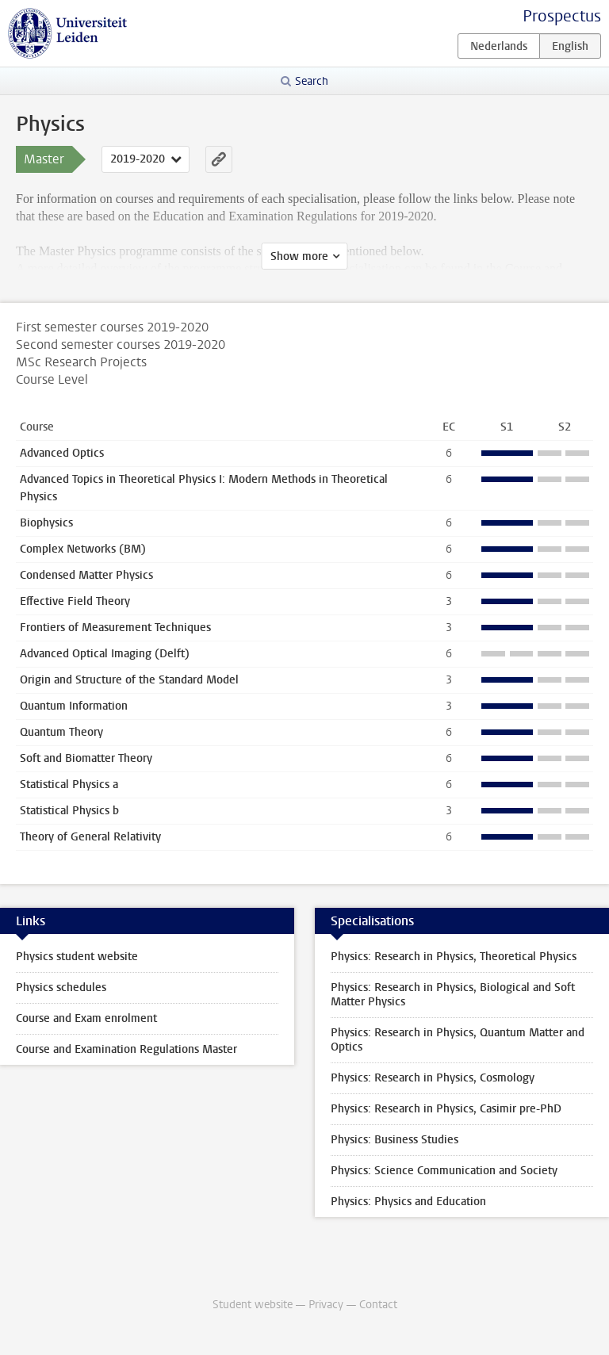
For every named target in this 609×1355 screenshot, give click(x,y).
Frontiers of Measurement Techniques (115, 627)
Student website (253, 1304)
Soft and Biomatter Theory (86, 758)
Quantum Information (74, 706)
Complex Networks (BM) (83, 549)
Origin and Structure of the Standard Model (129, 679)
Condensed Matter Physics (86, 575)
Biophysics (46, 522)
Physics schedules (61, 987)
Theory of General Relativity (90, 836)
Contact (378, 1304)
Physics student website (77, 956)
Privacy (325, 1304)
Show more (299, 256)
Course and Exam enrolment (86, 1018)
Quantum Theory (61, 732)
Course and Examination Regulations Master (126, 1049)
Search (311, 81)
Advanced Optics (62, 453)
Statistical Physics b (69, 810)
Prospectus (562, 16)
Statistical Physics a (69, 784)
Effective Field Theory (75, 601)
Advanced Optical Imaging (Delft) (105, 653)
